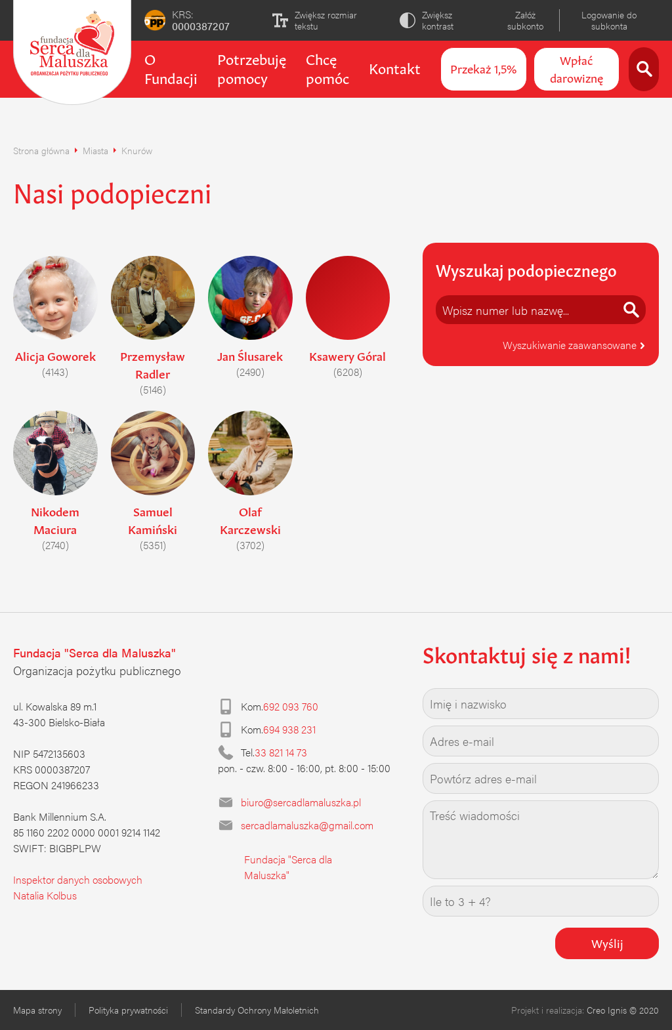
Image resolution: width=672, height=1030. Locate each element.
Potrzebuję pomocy (251, 67)
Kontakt (395, 67)
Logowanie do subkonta (609, 20)
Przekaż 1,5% (483, 67)
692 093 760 (290, 706)
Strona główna (41, 150)
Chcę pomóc (327, 67)
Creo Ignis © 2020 (623, 1009)
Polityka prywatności (128, 1009)
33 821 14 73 (281, 752)
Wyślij (607, 942)
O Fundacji (171, 67)
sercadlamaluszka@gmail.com (307, 825)
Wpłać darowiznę (576, 68)
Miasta (95, 150)
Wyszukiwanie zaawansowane (574, 344)
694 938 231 (289, 729)
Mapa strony (37, 1009)
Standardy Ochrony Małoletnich (257, 1009)
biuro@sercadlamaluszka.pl (301, 802)
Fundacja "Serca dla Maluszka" (288, 867)
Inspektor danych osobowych (77, 879)
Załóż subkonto (525, 20)
